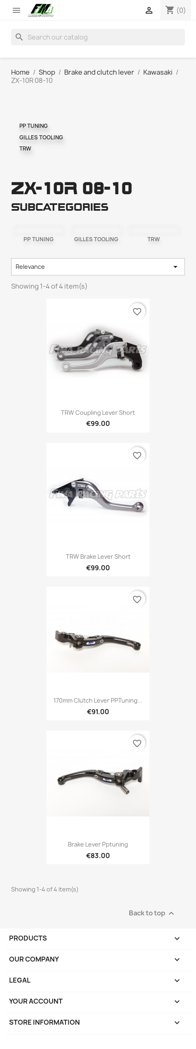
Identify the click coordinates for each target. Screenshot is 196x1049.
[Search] (98, 37)
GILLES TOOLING (41, 137)
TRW (25, 148)
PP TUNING (33, 125)
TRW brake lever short (98, 556)
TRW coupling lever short (98, 412)
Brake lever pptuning (98, 844)
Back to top (152, 913)
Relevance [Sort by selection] (98, 267)
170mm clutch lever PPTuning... (98, 700)
